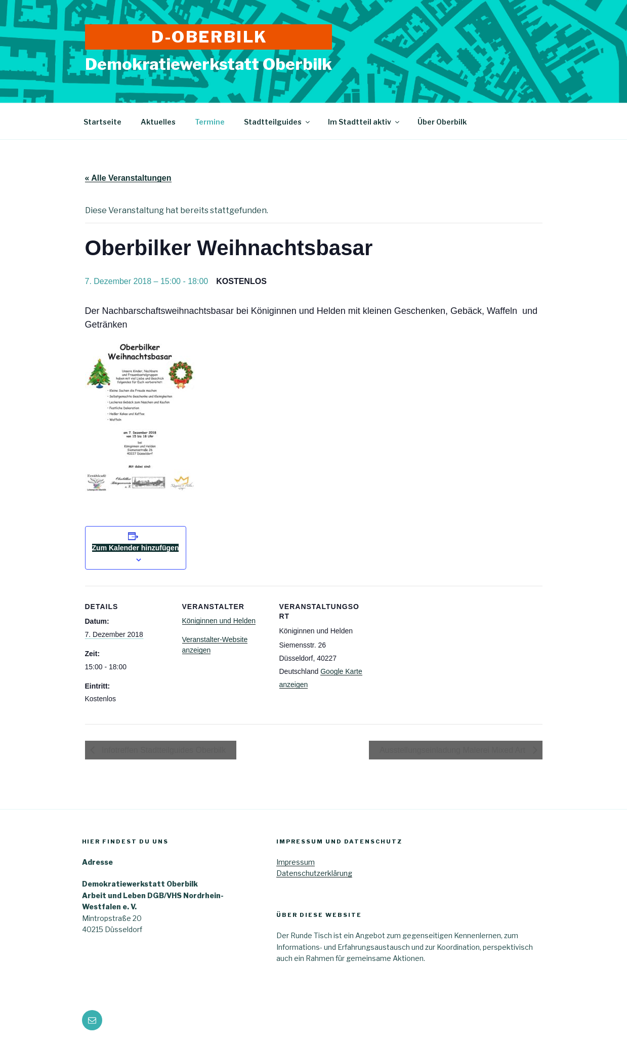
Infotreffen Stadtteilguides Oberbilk (163, 750)
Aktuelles (158, 121)
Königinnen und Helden (219, 621)
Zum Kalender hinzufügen (135, 548)
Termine (210, 121)
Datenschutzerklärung (314, 873)
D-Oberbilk (209, 37)
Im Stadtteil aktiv (364, 121)
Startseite (102, 121)
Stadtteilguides (277, 121)
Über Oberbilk (442, 121)
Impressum (295, 862)
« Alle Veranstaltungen (128, 178)
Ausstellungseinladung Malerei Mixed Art (454, 750)
